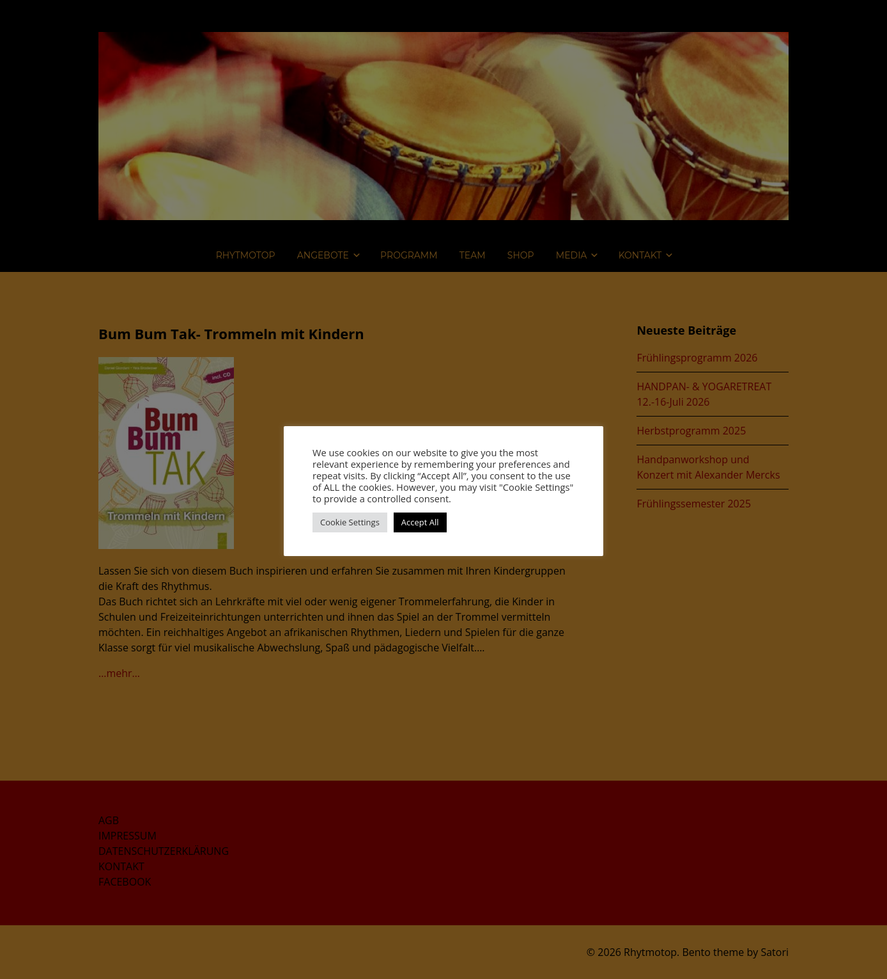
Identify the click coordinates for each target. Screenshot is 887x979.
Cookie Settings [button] (350, 522)
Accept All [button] (420, 522)
